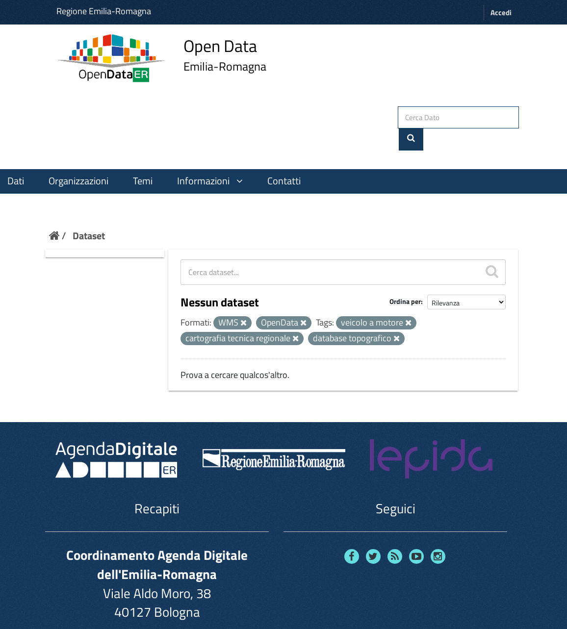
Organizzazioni (78, 158)
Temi (143, 158)
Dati (15, 158)
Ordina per (405, 279)
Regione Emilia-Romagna (103, 11)
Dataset (89, 213)
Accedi (501, 12)
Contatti (284, 158)
